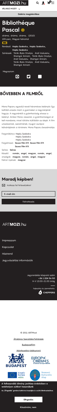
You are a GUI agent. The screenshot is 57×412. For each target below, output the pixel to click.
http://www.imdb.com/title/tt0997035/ (4, 43)
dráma (5, 35)
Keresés (37, 3)
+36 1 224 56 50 (46, 278)
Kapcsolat (8, 247)
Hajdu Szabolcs (20, 46)
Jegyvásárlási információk (17, 260)
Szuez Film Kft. (22, 143)
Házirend (7, 253)
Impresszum (9, 240)
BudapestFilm (28, 344)
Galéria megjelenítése (28, 14)
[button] (44, 3)
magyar (32, 153)
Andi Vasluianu (42, 53)
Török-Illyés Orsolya (23, 53)
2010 (31, 35)
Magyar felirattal (20, 39)
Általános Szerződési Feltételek (28, 339)
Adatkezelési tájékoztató (28, 350)
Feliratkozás (28, 201)
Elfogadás (28, 399)
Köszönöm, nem (28, 407)
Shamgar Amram (21, 56)
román (16, 153)
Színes (13, 150)
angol (23, 153)
